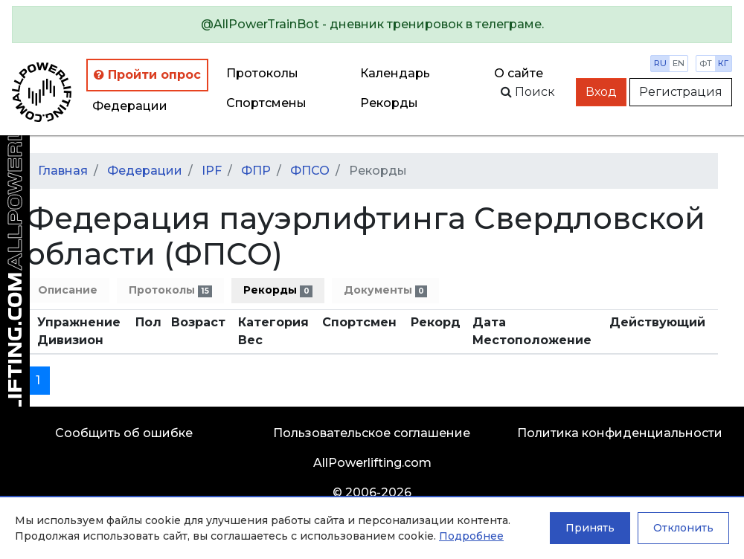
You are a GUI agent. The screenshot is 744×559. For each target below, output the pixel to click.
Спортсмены (266, 103)
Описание (67, 290)
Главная (63, 171)
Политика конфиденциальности (619, 433)
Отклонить (683, 527)
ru (660, 63)
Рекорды (277, 290)
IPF (212, 171)
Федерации (129, 106)
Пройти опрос (147, 75)
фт (705, 63)
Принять (590, 527)
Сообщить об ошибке (124, 433)
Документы (385, 290)
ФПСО (310, 171)
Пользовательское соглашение (371, 433)
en (678, 63)
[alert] (372, 24)
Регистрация (680, 92)
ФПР (256, 171)
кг (723, 63)
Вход (601, 92)
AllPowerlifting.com (372, 463)
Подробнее (471, 536)
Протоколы (262, 73)
